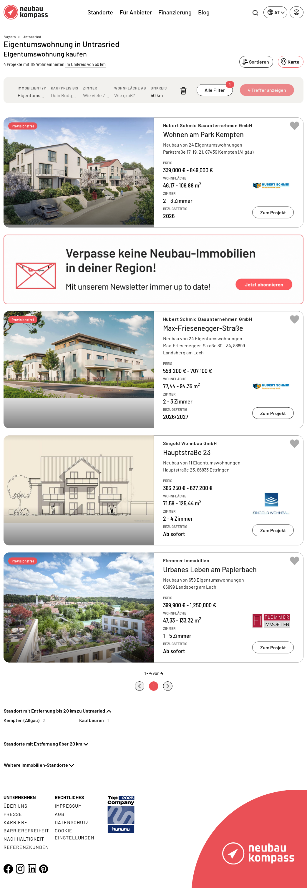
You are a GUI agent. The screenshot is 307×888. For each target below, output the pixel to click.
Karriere (16, 822)
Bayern (10, 36)
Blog (204, 12)
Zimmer (90, 88)
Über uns (15, 806)
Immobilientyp (32, 88)
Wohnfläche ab (130, 88)
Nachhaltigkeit (24, 838)
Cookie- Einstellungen (74, 834)
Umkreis (159, 88)
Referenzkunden (26, 847)
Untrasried (32, 36)
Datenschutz (72, 822)
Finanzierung (175, 12)
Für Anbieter (136, 12)
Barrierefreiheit (26, 830)
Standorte (100, 12)
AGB (59, 814)
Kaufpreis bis (64, 88)
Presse (13, 814)
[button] (153, 269)
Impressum (68, 806)
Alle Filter (219, 88)
